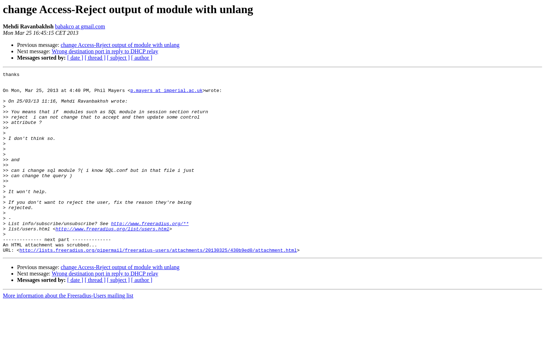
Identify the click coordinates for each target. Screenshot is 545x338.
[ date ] (75, 58)
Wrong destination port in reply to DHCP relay (105, 51)
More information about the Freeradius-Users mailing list (68, 332)
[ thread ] (95, 58)
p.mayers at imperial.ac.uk (166, 94)
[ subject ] (118, 58)
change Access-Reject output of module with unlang (120, 45)
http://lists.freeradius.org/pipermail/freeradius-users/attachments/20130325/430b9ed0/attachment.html (158, 286)
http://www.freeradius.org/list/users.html (112, 260)
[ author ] (142, 58)
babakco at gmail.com (80, 26)
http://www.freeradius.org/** (149, 254)
